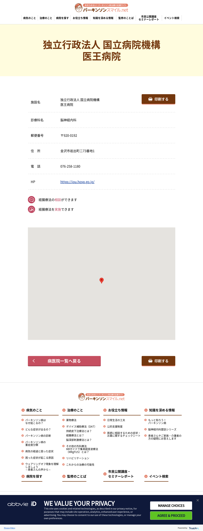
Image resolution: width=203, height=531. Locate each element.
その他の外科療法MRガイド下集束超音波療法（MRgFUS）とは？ (82, 449)
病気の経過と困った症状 (39, 451)
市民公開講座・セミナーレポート (121, 474)
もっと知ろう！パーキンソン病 (157, 421)
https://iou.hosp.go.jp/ (77, 181)
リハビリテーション (77, 458)
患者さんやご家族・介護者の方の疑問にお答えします (165, 437)
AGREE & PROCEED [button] (171, 515)
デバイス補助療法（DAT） (81, 426)
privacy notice (124, 508)
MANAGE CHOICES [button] (171, 505)
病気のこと (34, 410)
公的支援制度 (115, 426)
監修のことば (76, 476)
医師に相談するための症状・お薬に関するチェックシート (124, 434)
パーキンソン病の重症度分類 (35, 443)
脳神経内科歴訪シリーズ (162, 429)
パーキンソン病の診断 (38, 435)
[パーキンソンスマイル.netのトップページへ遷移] (101, 7)
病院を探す (34, 476)
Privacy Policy (9, 528)
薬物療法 (71, 420)
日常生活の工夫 (116, 420)
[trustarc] (194, 528)
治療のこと (75, 410)
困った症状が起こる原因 (39, 457)
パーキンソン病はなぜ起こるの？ (35, 421)
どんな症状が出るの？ (38, 429)
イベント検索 (158, 476)
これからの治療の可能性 (80, 464)
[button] (101, 281)
